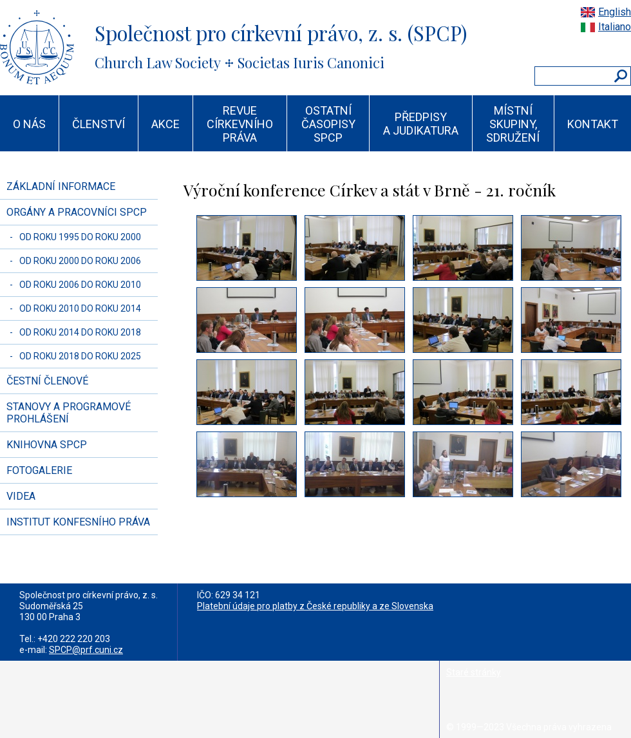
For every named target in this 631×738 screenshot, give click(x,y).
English (614, 12)
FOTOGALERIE (39, 470)
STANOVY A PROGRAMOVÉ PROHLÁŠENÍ (68, 413)
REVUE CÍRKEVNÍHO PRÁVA (240, 124)
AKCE (165, 124)
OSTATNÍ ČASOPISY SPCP (328, 124)
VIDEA (20, 496)
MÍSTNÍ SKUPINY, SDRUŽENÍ (513, 124)
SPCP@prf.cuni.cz (86, 650)
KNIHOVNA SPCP (46, 445)
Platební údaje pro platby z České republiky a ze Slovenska (315, 606)
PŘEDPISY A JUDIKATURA (420, 123)
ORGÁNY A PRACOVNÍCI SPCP (76, 212)
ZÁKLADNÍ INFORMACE (60, 186)
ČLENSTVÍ (98, 124)
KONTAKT (592, 124)
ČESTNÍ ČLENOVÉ (47, 381)
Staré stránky (473, 672)
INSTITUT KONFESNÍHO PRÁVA (78, 522)
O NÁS (29, 124)
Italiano (614, 27)
